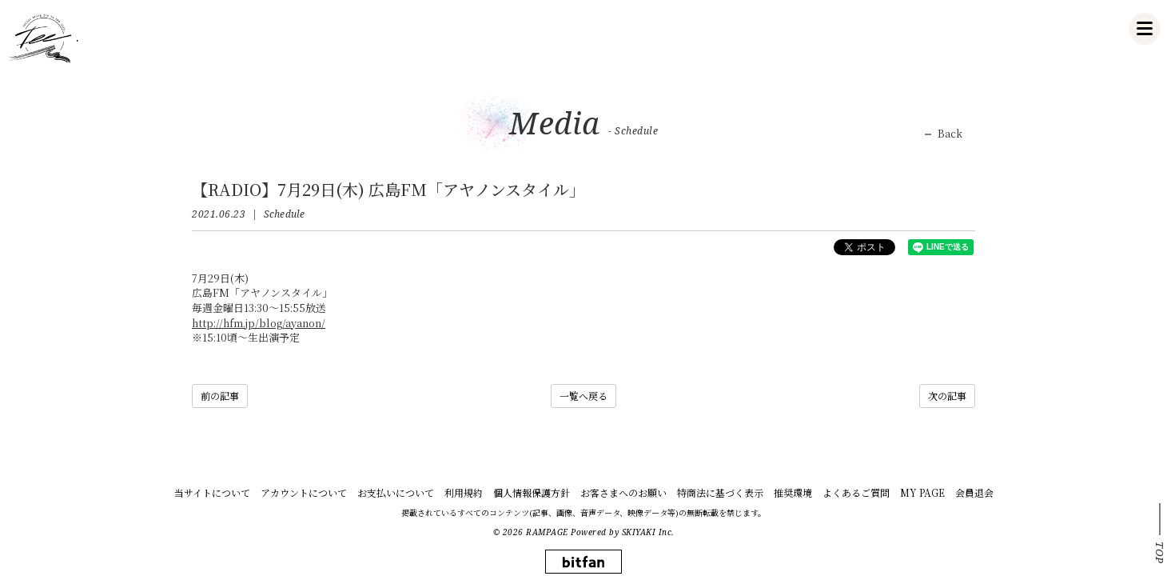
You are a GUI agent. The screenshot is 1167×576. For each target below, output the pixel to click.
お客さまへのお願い (623, 492)
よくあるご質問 (856, 492)
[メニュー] (1145, 29)
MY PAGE (922, 492)
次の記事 (947, 395)
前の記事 (220, 395)
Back (950, 133)
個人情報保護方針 (531, 492)
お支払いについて (395, 492)
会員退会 (974, 492)
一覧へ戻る (583, 395)
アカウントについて (304, 492)
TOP (1160, 553)
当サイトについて (212, 492)
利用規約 (463, 492)
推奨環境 (793, 492)
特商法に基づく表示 (720, 492)
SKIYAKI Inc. (648, 532)
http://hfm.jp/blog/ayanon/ (258, 322)
